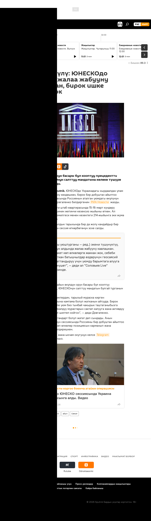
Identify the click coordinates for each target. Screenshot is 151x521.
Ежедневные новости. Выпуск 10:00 (59, 50)
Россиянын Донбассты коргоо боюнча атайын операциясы (72, 389)
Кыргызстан (10, 456)
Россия (32, 413)
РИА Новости (100, 202)
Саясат (74, 413)
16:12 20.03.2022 (36, 98)
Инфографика (89, 456)
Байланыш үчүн (63, 483)
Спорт (74, 456)
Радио (36, 456)
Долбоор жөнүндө (13, 483)
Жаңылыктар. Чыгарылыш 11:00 (98, 48)
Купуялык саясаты (12, 488)
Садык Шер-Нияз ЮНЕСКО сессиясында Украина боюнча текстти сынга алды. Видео (70, 396)
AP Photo (33, 160)
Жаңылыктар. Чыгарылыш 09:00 (19, 50)
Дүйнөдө (43, 413)
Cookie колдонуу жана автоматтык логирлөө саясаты (54, 488)
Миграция (61, 456)
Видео (105, 456)
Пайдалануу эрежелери (38, 483)
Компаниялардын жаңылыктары (114, 483)
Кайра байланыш (94, 488)
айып (65, 413)
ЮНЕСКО (55, 413)
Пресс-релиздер (84, 483)
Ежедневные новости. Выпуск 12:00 (135, 50)
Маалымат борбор (123, 456)
